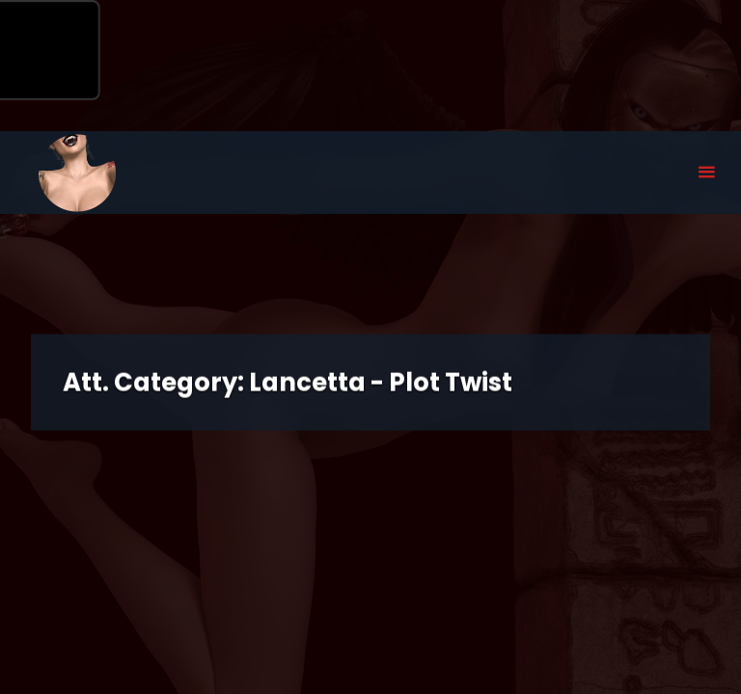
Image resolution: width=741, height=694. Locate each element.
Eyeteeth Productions (77, 173)
